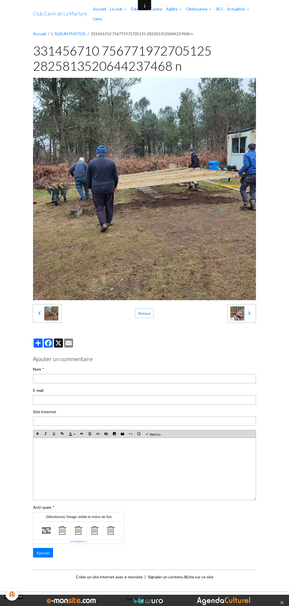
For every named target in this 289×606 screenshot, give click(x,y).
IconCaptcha (77, 541)
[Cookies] (12, 594)
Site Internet (44, 411)
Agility (172, 8)
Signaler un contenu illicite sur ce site (180, 576)
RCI (219, 8)
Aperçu (153, 434)
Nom (37, 369)
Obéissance (197, 8)
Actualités (236, 8)
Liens (97, 18)
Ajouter (43, 552)
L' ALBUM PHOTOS (68, 33)
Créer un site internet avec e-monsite (109, 576)
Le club (116, 8)
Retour (144, 313)
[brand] (60, 13)
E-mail (38, 390)
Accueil (99, 8)
